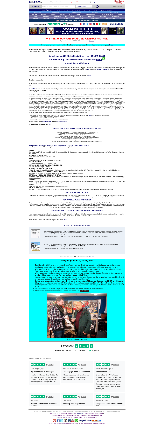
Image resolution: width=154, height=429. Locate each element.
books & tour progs (107, 14)
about (101, 2)
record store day (114, 12)
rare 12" (78, 14)
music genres (99, 413)
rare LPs (62, 14)
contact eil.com (78, 417)
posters (120, 14)
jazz (66, 16)
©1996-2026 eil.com (55, 423)
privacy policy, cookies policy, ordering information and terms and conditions (83, 423)
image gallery (80, 413)
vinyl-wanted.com (62, 417)
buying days (46, 18)
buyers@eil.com (81, 63)
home (51, 413)
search (70, 413)
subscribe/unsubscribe (90, 417)
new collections (95, 18)
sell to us (35, 18)
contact (86, 2)
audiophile (46, 16)
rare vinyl (53, 14)
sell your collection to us (58, 415)
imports (36, 16)
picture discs (91, 16)
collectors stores (79, 18)
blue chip (34, 14)
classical (72, 16)
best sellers (95, 12)
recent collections (91, 415)
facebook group (110, 18)
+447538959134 (75, 60)
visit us (56, 18)
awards (81, 16)
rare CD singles (90, 14)
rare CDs (43, 14)
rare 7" (71, 14)
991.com (70, 417)
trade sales (65, 18)
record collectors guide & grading (75, 415)
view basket (59, 2)
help (94, 2)
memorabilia (115, 16)
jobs (121, 18)
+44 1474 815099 (97, 56)
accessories (64, 413)
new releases (37, 12)
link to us (56, 413)
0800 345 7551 (70, 56)
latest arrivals (55, 12)
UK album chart (76, 12)
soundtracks (57, 16)
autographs (103, 16)
